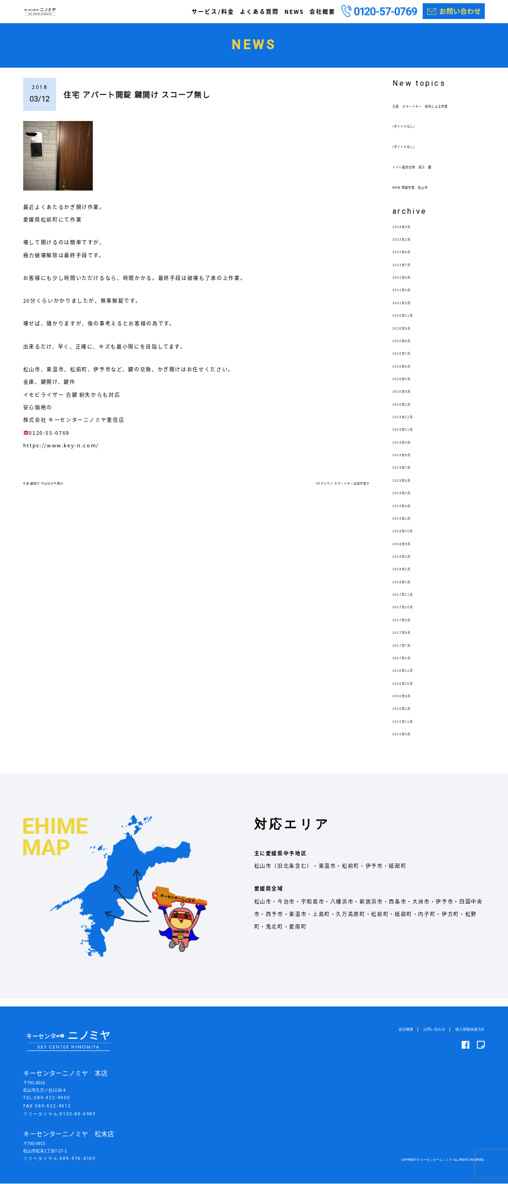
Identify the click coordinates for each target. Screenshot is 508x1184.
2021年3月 (407, 309)
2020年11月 (408, 322)
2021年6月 (407, 284)
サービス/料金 (213, 11)
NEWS (294, 11)
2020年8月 (407, 347)
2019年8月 (407, 462)
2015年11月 (408, 728)
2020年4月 (407, 398)
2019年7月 (407, 474)
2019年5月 (407, 500)
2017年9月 (407, 626)
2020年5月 (407, 385)
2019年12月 (408, 423)
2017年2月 (407, 664)
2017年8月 (407, 639)
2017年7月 (407, 652)
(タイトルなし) (412, 133)
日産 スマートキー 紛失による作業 (436, 109)
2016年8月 (407, 703)
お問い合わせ (429, 1029)
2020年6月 (407, 373)
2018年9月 (407, 550)
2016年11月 (408, 677)
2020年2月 (407, 411)
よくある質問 (259, 11)
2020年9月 (407, 335)
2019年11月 (408, 436)
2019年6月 (407, 487)
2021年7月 (407, 271)
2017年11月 (408, 601)
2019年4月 (407, 512)
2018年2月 (407, 576)
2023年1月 (407, 246)
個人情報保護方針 (468, 1029)
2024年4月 (407, 233)
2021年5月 (407, 297)
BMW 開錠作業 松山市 (424, 194)
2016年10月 (408, 690)
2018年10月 (408, 538)
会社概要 (322, 11)
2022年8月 (407, 259)
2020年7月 (407, 360)
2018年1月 (407, 588)
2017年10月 (408, 614)
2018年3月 (407, 563)
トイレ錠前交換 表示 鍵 (427, 174)
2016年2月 (407, 715)
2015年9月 (407, 741)
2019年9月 (407, 449)
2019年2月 (407, 525)
